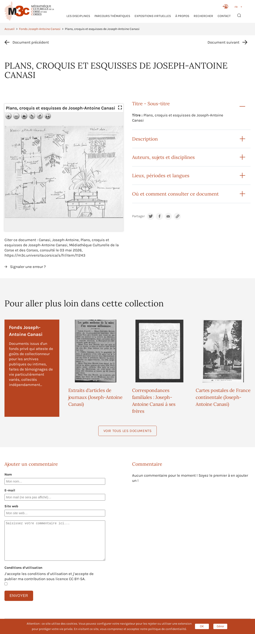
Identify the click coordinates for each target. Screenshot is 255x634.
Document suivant (223, 42)
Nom (8, 474)
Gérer (220, 626)
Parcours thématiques (112, 16)
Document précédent (31, 42)
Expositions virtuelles (153, 16)
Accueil (9, 29)
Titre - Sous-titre (151, 104)
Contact (224, 16)
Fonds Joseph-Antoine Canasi (39, 29)
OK (202, 626)
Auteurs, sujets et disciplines (163, 157)
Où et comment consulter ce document (175, 194)
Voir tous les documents (127, 431)
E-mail (9, 490)
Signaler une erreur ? (28, 266)
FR (236, 6)
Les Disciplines (78, 16)
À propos (182, 16)
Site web (11, 506)
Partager (138, 216)
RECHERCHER (203, 16)
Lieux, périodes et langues (160, 176)
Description (145, 139)
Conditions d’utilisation (23, 568)
